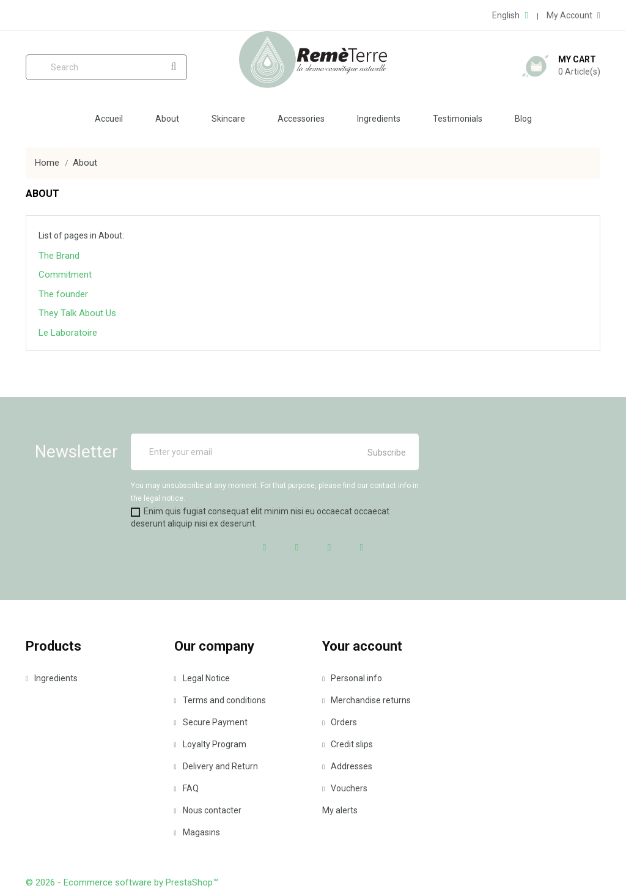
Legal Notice (202, 678)
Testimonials (457, 119)
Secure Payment (211, 722)
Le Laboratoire (68, 332)
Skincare (228, 119)
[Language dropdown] (510, 15)
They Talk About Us (77, 313)
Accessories (301, 119)
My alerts (340, 810)
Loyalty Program (210, 744)
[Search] (106, 67)
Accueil (109, 119)
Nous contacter (207, 810)
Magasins (197, 832)
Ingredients (378, 119)
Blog (523, 119)
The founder (63, 294)
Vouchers (344, 788)
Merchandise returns (366, 700)
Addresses (347, 766)
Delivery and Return (216, 766)
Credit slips (347, 744)
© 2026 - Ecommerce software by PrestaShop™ (122, 882)
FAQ (186, 788)
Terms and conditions (220, 700)
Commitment (65, 274)
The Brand (59, 255)
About (167, 119)
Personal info (352, 678)
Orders (339, 722)
